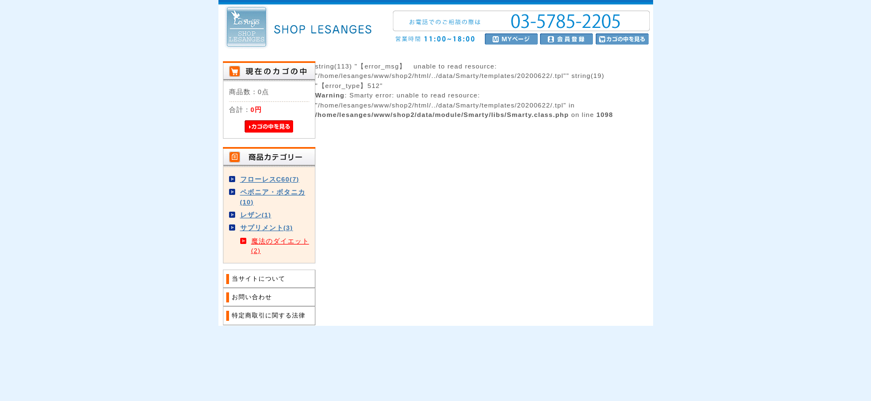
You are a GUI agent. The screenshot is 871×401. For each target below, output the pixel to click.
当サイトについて (258, 278)
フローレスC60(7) (269, 179)
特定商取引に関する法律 (268, 315)
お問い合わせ (252, 297)
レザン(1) (255, 214)
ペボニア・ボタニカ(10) (272, 196)
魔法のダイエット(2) (280, 245)
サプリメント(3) (266, 227)
